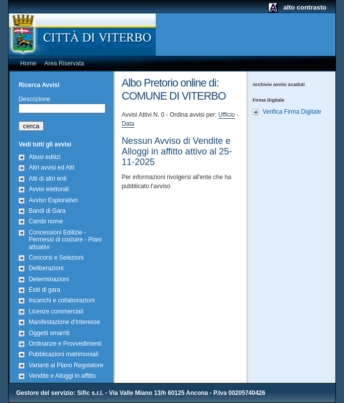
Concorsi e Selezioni (56, 257)
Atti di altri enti (47, 178)
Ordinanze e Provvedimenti (65, 343)
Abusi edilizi (44, 156)
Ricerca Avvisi (39, 85)
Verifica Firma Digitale (292, 111)
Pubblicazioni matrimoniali (63, 354)
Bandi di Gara (47, 210)
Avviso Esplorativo (53, 200)
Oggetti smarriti (49, 333)
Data (128, 123)
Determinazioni (49, 279)
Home (28, 63)
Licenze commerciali (56, 311)
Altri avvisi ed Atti (51, 167)
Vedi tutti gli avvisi (45, 144)
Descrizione (34, 99)
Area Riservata (64, 63)
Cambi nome (46, 221)
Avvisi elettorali (49, 189)
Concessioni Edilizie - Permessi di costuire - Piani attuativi (65, 240)
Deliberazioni (46, 268)
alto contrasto (304, 7)
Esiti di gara (44, 289)
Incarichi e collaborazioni (61, 300)
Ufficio (226, 114)
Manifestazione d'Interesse (64, 322)
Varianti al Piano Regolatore (66, 365)
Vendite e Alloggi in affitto (62, 375)
